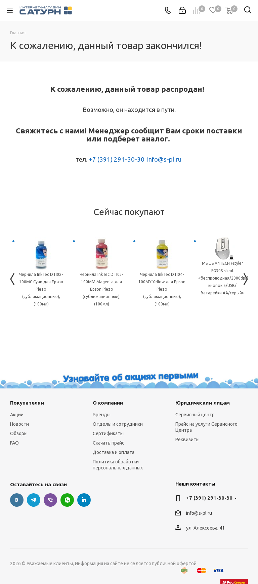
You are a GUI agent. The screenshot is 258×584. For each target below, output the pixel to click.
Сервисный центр (195, 414)
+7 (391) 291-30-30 (116, 159)
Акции (17, 414)
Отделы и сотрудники (118, 424)
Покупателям (27, 403)
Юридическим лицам (202, 403)
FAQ (14, 443)
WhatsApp (67, 500)
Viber (50, 500)
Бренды (102, 414)
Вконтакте (17, 500)
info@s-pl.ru (164, 159)
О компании (108, 403)
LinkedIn (84, 500)
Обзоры (19, 433)
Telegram (33, 500)
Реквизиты (187, 439)
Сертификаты (108, 433)
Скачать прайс (108, 443)
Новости (19, 424)
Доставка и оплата (113, 452)
